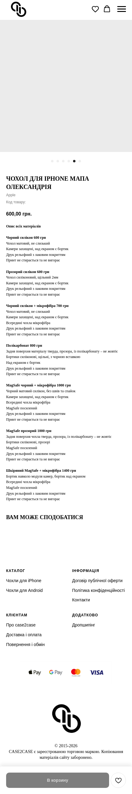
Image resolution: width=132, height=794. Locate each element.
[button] (95, 9)
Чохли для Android (24, 590)
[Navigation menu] (121, 9)
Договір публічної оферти (97, 580)
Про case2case (20, 624)
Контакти (81, 599)
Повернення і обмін (25, 644)
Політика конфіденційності (98, 590)
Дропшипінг (83, 624)
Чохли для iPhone (23, 580)
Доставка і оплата (24, 634)
